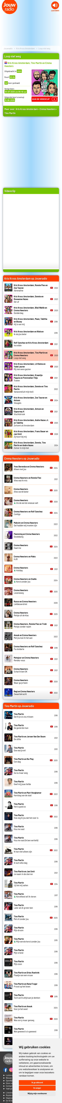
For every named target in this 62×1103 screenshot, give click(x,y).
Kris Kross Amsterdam (25, 48)
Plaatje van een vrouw (26, 974)
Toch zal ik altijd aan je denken (27, 996)
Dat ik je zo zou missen (23, 715)
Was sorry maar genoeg (24, 1018)
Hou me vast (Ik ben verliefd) (26, 839)
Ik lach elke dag (20, 861)
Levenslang (21, 591)
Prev (3, 13)
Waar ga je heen (21, 681)
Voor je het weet (23, 1007)
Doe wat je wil (20, 749)
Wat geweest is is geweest (25, 1030)
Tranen (28, 378)
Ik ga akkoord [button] (37, 1082)
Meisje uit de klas (21, 614)
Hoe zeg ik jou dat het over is (26, 816)
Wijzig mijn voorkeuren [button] (37, 1093)
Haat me (21, 546)
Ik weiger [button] (37, 1088)
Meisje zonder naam (30, 625)
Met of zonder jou (21, 917)
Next (58, 13)
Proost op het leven (25, 985)
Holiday (21, 569)
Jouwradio (8, 48)
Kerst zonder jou (25, 580)
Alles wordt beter (21, 490)
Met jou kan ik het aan (25, 636)
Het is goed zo (20, 805)
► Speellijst (8, 1080)
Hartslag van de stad (27, 794)
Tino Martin (9, 113)
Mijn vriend (19, 951)
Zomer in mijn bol (30, 445)
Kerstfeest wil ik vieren (25, 895)
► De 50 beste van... (12, 1100)
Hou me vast (19, 827)
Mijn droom (19, 929)
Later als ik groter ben (23, 906)
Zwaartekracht (24, 692)
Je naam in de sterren (24, 872)
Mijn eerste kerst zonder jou (27, 940)
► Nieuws (7, 1077)
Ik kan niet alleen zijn (23, 850)
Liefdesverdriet (25, 602)
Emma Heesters (47, 109)
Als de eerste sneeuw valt (26, 501)
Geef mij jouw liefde (22, 782)
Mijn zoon (19, 962)
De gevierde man (21, 726)
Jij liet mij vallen (21, 884)
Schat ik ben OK (21, 670)
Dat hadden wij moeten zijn (26, 524)
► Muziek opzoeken (11, 1095)
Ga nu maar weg (21, 771)
